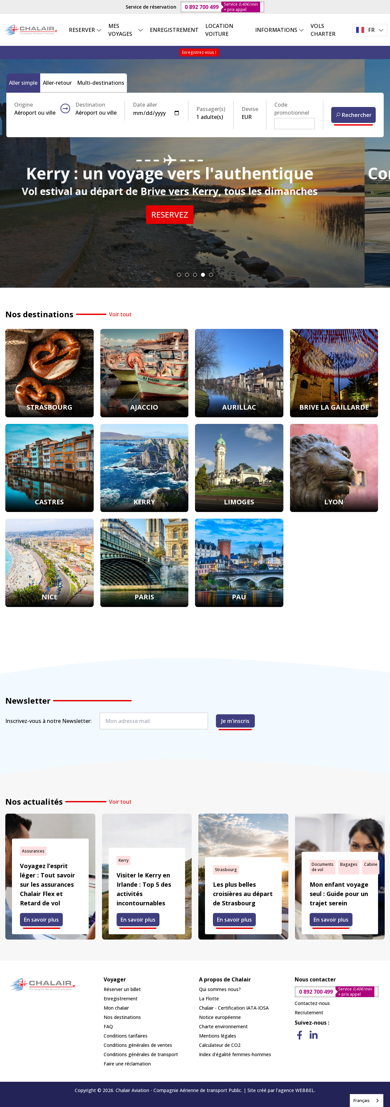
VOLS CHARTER (323, 30)
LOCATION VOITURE (219, 30)
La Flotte (209, 998)
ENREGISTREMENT (174, 30)
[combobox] (366, 1100)
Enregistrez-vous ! (199, 52)
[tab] (179, 275)
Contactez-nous (312, 1003)
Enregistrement (121, 998)
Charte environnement (223, 1026)
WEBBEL (304, 1090)
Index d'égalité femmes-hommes (235, 1054)
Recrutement (309, 1012)
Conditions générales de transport (141, 1054)
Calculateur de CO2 (220, 1045)
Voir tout (120, 314)
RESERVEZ (195, 214)
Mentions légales (217, 1036)
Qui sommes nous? (220, 989)
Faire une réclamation (127, 1063)
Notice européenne (220, 1017)
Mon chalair (116, 1008)
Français (361, 1100)
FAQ (108, 1026)
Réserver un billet (122, 989)
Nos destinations (122, 1017)
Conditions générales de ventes (138, 1045)
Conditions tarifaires (125, 1036)
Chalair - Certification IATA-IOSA (234, 1008)
